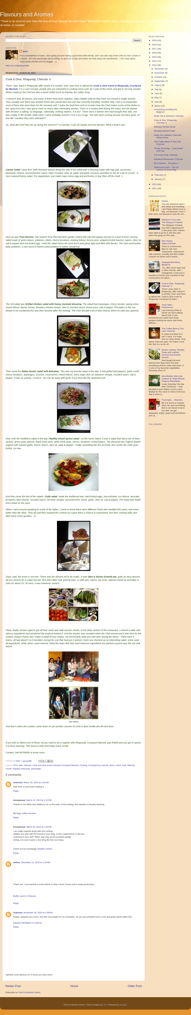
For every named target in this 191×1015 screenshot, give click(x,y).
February (159, 175)
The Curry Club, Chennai (165, 155)
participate (36, 769)
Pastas (165, 201)
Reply (16, 791)
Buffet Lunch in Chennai (24, 896)
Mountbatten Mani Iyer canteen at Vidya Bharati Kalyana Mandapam (173, 378)
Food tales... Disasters (172, 400)
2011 (154, 188)
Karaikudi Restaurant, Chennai (168, 159)
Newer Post (13, 986)
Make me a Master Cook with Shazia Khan (167, 136)
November (160, 73)
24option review (44, 849)
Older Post (135, 986)
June (157, 93)
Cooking (83, 765)
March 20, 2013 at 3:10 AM (36, 782)
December (160, 69)
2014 (154, 61)
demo (112, 765)
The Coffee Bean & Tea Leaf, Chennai (172, 329)
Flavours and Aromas (26, 14)
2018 (154, 44)
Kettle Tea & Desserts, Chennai (168, 116)
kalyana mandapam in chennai (27, 923)
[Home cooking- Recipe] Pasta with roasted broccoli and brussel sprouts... (173, 354)
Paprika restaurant (21, 769)
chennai (27, 765)
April (157, 102)
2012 (154, 184)
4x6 (105, 1005)
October (159, 77)
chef (21, 765)
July (157, 89)
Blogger (123, 1005)
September (160, 81)
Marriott (131, 765)
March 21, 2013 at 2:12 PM (39, 800)
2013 (154, 65)
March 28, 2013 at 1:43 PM (39, 827)
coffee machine (29, 813)
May (157, 97)
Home (74, 986)
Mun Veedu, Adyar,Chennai (169, 242)
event (118, 765)
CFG (15, 765)
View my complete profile (17, 65)
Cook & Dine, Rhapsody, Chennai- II (165, 121)
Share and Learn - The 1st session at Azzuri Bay (166, 168)
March (158, 106)
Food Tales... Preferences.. (168, 306)
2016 (154, 53)
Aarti (25, 51)
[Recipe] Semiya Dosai (165, 127)
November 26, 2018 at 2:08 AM (38, 912)
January (159, 179)
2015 (154, 57)
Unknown (18, 782)
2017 (154, 49)
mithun (16, 862)
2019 (154, 40)
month (9, 769)
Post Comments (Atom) (29, 992)
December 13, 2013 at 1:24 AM (35, 862)
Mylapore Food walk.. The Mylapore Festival (172, 221)
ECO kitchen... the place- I (166, 163)
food (124, 765)
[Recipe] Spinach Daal (164, 131)
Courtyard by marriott (98, 765)
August (158, 85)
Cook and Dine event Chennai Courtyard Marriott (55, 765)
